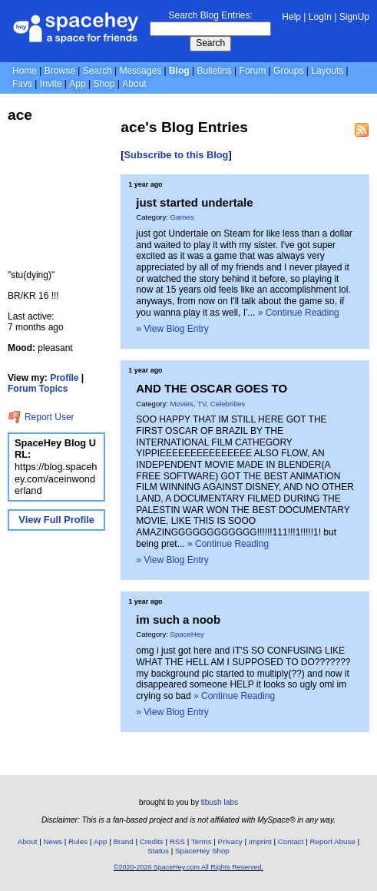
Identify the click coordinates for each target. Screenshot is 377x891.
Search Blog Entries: (210, 15)
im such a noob (178, 619)
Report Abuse (333, 841)
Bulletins (214, 70)
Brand (124, 841)
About (134, 83)
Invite (51, 83)
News (52, 841)
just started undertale (194, 202)
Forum (253, 70)
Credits (152, 841)
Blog (179, 70)
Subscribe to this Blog (176, 155)
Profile (64, 378)
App (77, 83)
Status (158, 850)
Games (182, 217)
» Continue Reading (298, 312)
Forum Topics (38, 388)
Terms (201, 841)
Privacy (230, 841)
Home (24, 70)
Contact (291, 841)
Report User (41, 417)
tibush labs (219, 802)
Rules (78, 841)
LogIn (320, 17)
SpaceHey (187, 634)
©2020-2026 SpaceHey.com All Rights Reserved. (188, 867)
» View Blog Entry (172, 328)
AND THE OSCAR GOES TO (211, 388)
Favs (22, 83)
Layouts (327, 70)
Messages (140, 70)
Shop (103, 83)
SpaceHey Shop (202, 850)
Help (291, 17)
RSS (177, 841)
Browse (60, 70)
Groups (288, 70)
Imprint (260, 841)
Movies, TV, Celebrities (208, 403)
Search (210, 43)
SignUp (354, 17)
